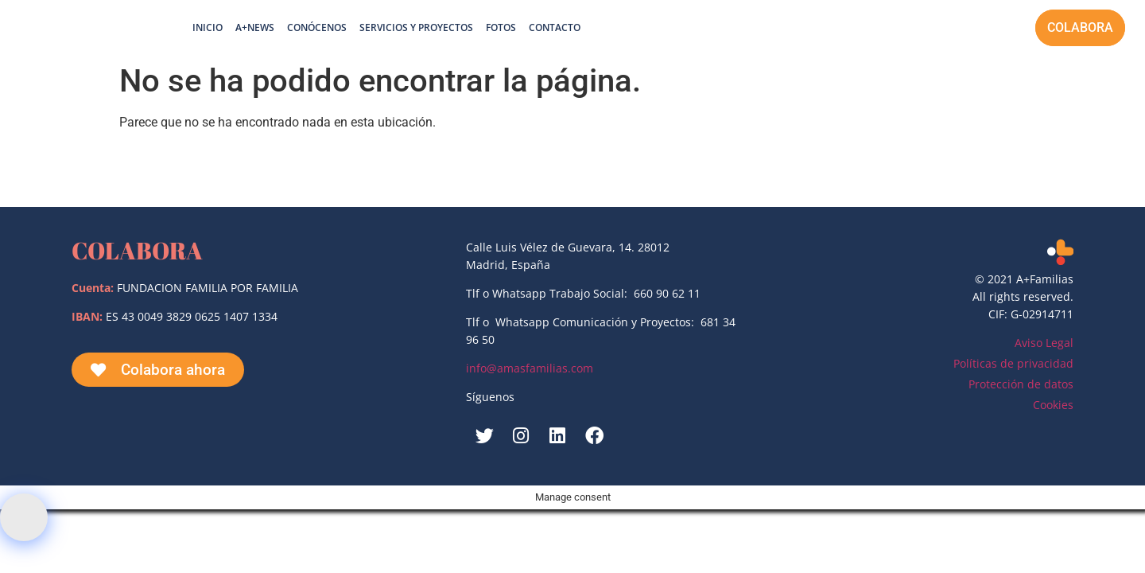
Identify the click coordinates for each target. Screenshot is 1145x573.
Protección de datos (1020, 384)
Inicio (207, 27)
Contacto (554, 27)
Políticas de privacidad (1013, 363)
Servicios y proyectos (416, 27)
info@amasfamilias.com (529, 368)
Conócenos (317, 27)
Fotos (501, 27)
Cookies (1053, 404)
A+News (254, 27)
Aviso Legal (1044, 342)
